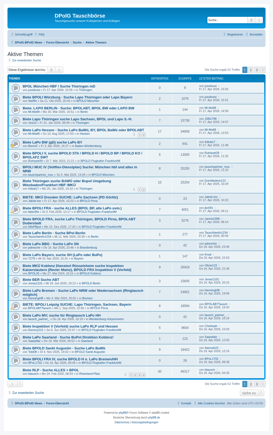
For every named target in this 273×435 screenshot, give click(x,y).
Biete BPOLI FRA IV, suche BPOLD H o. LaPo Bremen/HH (70, 359)
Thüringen (85, 89)
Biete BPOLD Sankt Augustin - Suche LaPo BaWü (64, 348)
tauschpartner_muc (40, 174)
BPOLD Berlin (91, 283)
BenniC (33, 145)
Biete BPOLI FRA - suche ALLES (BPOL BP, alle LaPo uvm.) (72, 208)
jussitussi (34, 89)
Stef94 (32, 100)
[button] (263, 70)
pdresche (34, 247)
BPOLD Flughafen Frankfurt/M (100, 160)
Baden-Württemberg (88, 145)
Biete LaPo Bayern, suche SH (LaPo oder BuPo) (62, 255)
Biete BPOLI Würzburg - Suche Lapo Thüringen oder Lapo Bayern (78, 97)
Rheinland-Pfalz (89, 373)
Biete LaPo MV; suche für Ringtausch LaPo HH (62, 315)
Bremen (87, 298)
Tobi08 (32, 351)
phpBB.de (154, 417)
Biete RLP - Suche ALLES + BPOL (51, 370)
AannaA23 (211, 347)
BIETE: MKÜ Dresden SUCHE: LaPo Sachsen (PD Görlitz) (70, 197)
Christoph (211, 326)
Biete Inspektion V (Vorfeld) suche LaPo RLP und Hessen (70, 326)
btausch (33, 373)
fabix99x (33, 211)
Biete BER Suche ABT (41, 280)
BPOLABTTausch (39, 308)
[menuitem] (39, 34)
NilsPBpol (34, 226)
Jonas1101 (35, 283)
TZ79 (31, 258)
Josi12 (32, 122)
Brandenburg (88, 247)
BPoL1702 (35, 362)
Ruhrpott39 (35, 160)
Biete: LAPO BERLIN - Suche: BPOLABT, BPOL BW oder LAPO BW (78, 108)
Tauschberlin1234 (39, 236)
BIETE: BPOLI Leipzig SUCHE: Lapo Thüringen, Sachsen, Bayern (77, 304)
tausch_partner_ (39, 319)
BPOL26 (33, 273)
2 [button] (251, 69)
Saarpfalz (34, 340)
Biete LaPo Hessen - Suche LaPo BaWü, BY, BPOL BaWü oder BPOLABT (83, 130)
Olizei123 (211, 265)
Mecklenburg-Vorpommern (106, 319)
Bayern (78, 258)
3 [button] (257, 69)
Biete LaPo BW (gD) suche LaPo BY (52, 142)
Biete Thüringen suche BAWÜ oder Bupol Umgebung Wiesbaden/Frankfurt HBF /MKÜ (67, 183)
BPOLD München (88, 100)
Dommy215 (35, 330)
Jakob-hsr (34, 200)
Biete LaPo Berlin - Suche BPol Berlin (54, 233)
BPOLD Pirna (89, 200)
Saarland (87, 340)
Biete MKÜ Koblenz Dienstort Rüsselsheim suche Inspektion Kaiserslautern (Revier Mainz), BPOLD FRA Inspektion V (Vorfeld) (77, 268)
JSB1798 (211, 118)
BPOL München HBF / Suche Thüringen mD (59, 86)
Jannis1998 (212, 218)
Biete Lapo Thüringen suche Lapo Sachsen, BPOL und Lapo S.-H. (77, 119)
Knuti (208, 254)
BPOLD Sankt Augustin (90, 351)
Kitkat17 (210, 141)
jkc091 (209, 207)
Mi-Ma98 (34, 111)
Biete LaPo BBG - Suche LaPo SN (51, 244)
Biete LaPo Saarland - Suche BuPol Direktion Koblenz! (68, 337)
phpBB (123, 412)
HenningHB (35, 298)
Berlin (84, 111)
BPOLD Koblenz (90, 273)
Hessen (85, 133)
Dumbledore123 (215, 180)
